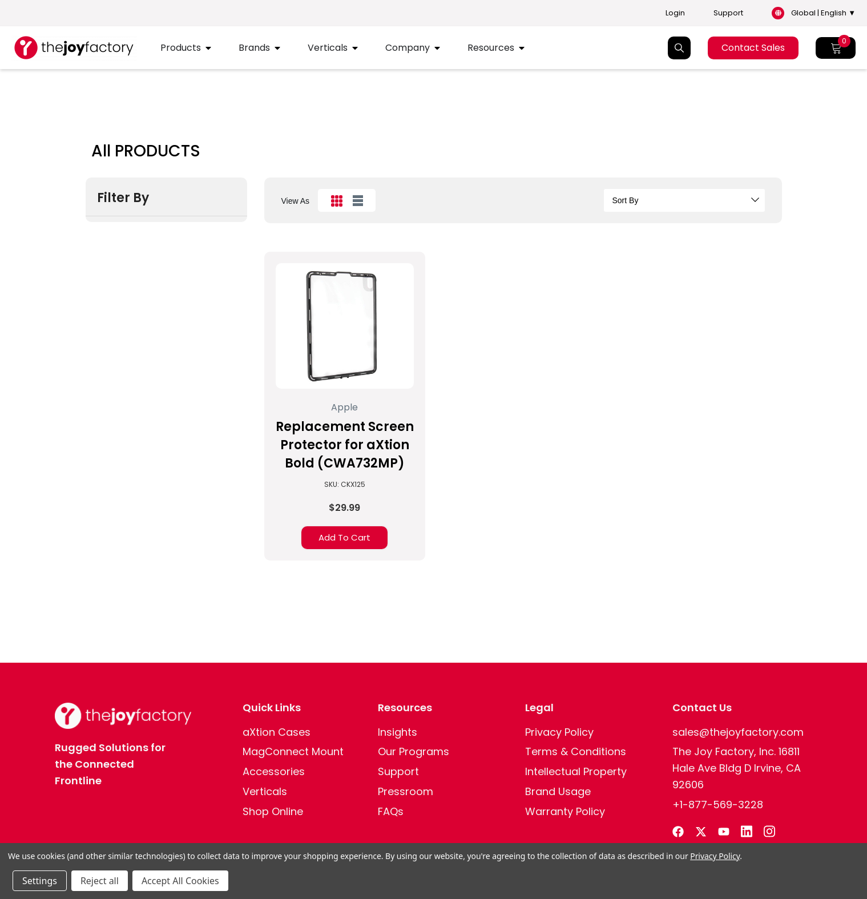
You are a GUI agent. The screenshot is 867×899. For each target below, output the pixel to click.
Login (675, 13)
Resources (490, 47)
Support (728, 13)
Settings (39, 880)
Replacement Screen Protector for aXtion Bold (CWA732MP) (345, 445)
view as (295, 200)
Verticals (328, 47)
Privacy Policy (715, 855)
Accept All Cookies (180, 880)
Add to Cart (344, 537)
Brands (254, 47)
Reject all (99, 880)
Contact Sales (753, 47)
